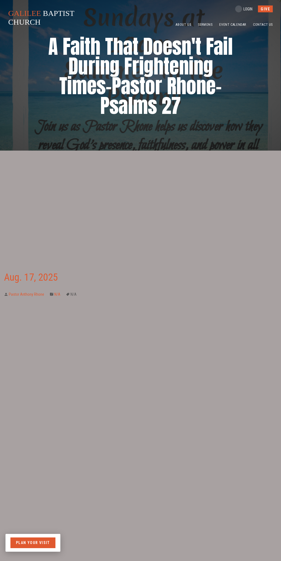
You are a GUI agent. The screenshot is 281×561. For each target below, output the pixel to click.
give (265, 9)
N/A (57, 294)
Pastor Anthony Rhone (26, 294)
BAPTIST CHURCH (43, 18)
